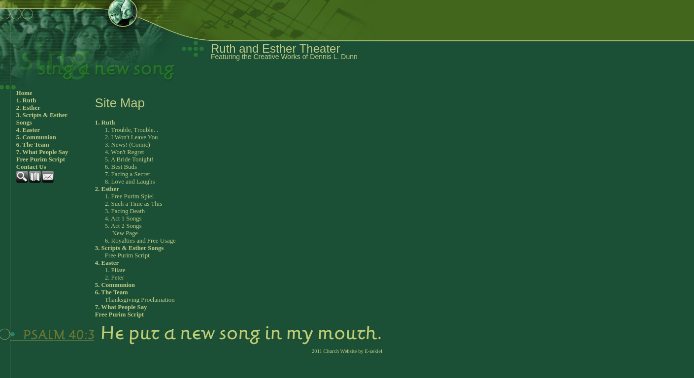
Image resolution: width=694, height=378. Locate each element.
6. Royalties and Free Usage (140, 240)
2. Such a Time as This (133, 203)
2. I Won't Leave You (131, 137)
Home (24, 93)
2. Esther (28, 107)
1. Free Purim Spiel (129, 196)
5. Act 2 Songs (123, 225)
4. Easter (28, 129)
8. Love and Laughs (130, 181)
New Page (125, 233)
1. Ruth (26, 100)
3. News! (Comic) (127, 144)
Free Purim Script (40, 159)
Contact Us (31, 166)
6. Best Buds (121, 166)
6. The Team (32, 144)
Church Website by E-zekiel (353, 351)
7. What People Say (42, 152)
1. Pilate (115, 270)
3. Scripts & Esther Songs (41, 119)
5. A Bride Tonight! (129, 159)
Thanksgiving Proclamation (140, 299)
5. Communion (36, 137)
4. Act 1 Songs (123, 218)
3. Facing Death (125, 211)
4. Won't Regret (124, 152)
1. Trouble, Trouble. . (131, 129)
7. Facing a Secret (127, 174)
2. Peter (114, 277)
